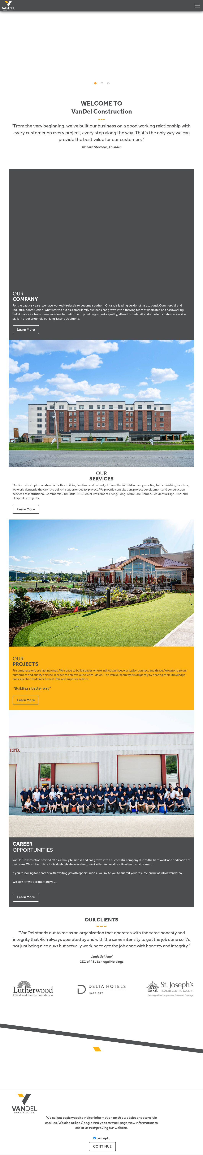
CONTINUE (102, 1146)
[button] (194, 48)
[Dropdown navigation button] (197, 5)
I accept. (101, 1138)
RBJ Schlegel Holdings (106, 962)
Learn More (26, 329)
